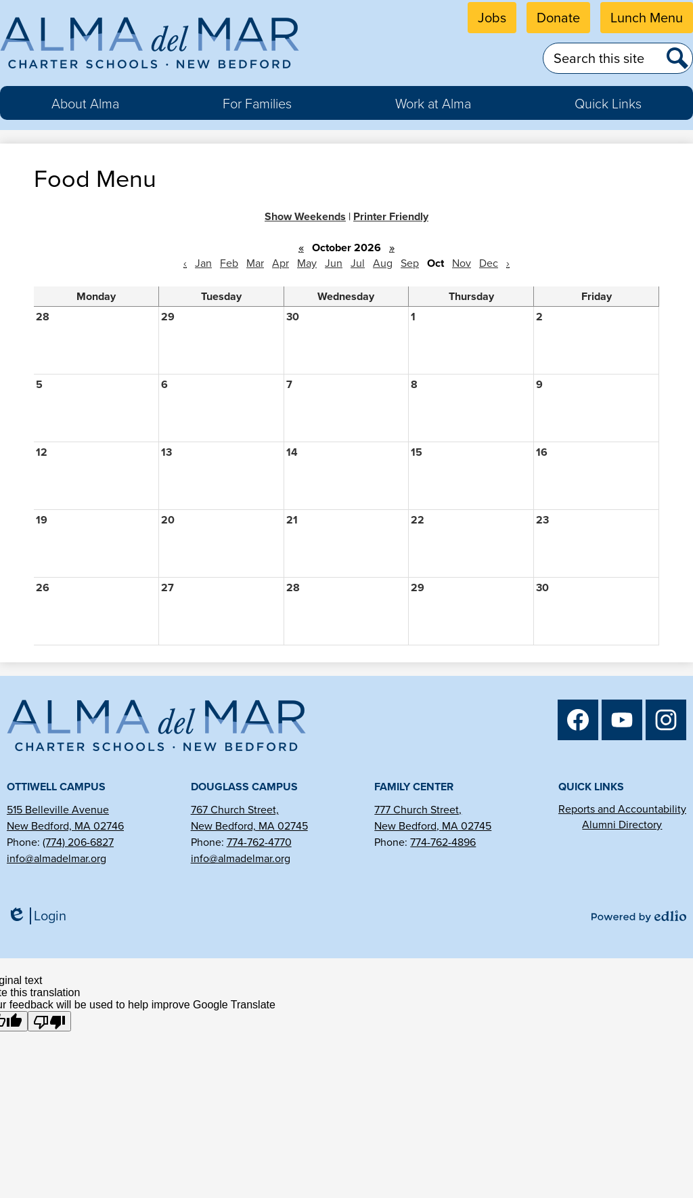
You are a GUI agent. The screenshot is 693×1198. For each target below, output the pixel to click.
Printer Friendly (390, 216)
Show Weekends (305, 216)
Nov (461, 263)
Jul (358, 263)
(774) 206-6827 (78, 842)
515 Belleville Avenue (58, 809)
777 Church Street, (418, 809)
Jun (333, 263)
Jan (203, 263)
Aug (383, 263)
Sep (410, 263)
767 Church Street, (235, 809)
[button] (85, 103)
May (307, 263)
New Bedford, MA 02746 (65, 826)
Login (36, 915)
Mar (255, 263)
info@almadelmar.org (56, 858)
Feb (229, 263)
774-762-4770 (259, 842)
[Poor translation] (49, 1021)
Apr (280, 263)
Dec (488, 263)
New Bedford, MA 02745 (249, 826)
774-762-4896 (443, 842)
